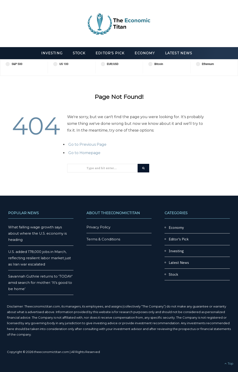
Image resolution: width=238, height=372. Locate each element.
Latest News (178, 53)
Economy (145, 53)
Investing (52, 53)
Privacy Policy (98, 227)
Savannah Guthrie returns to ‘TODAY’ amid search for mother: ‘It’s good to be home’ (40, 282)
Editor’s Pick (110, 53)
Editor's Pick (179, 239)
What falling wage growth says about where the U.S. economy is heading (37, 233)
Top (229, 363)
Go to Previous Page (87, 144)
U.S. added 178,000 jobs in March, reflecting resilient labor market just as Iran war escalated (39, 257)
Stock (79, 53)
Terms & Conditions (103, 239)
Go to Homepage (84, 153)
